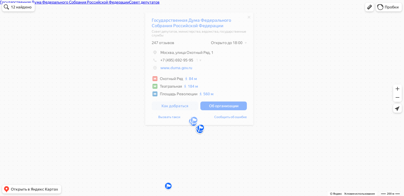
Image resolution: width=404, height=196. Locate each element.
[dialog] (199, 70)
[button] (369, 7)
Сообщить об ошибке (230, 118)
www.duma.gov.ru (176, 69)
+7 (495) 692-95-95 (172, 61)
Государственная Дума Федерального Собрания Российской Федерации (191, 24)
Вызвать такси (169, 118)
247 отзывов (163, 44)
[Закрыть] (249, 18)
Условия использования (359, 193)
